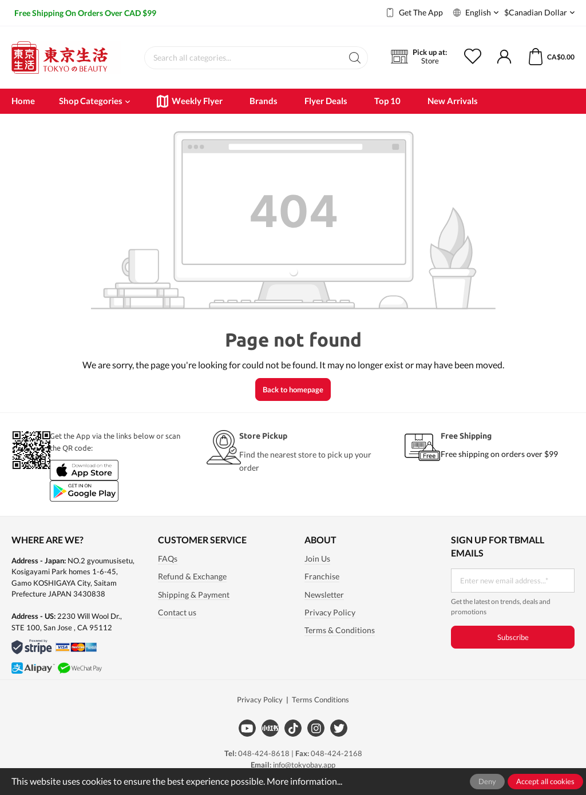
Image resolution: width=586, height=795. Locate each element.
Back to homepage (293, 389)
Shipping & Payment (193, 594)
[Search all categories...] (243, 57)
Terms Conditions (320, 699)
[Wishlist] (480, 57)
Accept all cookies (545, 781)
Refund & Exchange (192, 576)
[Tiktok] (293, 728)
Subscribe (513, 637)
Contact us (177, 612)
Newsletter (324, 594)
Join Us (317, 558)
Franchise (321, 576)
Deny (487, 781)
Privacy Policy (329, 612)
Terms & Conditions (339, 630)
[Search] (355, 57)
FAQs (167, 558)
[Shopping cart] (544, 57)
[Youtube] (247, 728)
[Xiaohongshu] (270, 728)
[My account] (504, 57)
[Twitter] (338, 728)
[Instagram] (315, 728)
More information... (304, 781)
